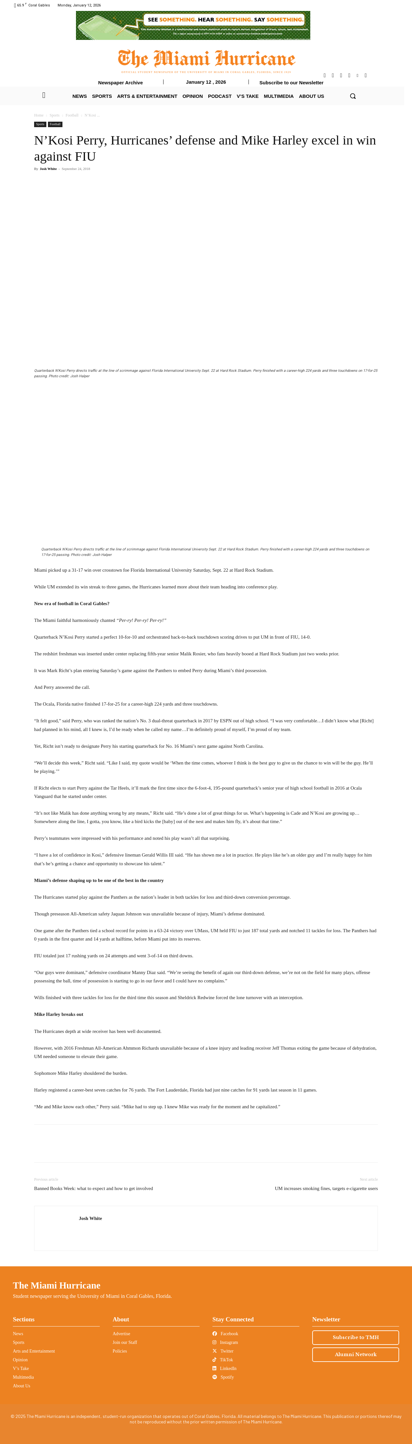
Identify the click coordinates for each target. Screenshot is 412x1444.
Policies (120, 1351)
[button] (352, 96)
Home (38, 115)
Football (72, 115)
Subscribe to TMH (356, 1337)
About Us (21, 1385)
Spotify (223, 1377)
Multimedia (23, 1377)
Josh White (48, 169)
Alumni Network (356, 1354)
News (18, 1333)
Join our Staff (125, 1342)
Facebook (225, 1333)
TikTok (222, 1359)
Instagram (225, 1342)
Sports (55, 115)
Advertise (121, 1333)
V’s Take (21, 1368)
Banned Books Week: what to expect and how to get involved (93, 1188)
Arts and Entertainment (34, 1351)
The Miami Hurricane (56, 1285)
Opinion (20, 1359)
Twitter (222, 1351)
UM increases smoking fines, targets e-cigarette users (326, 1188)
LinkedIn (224, 1368)
